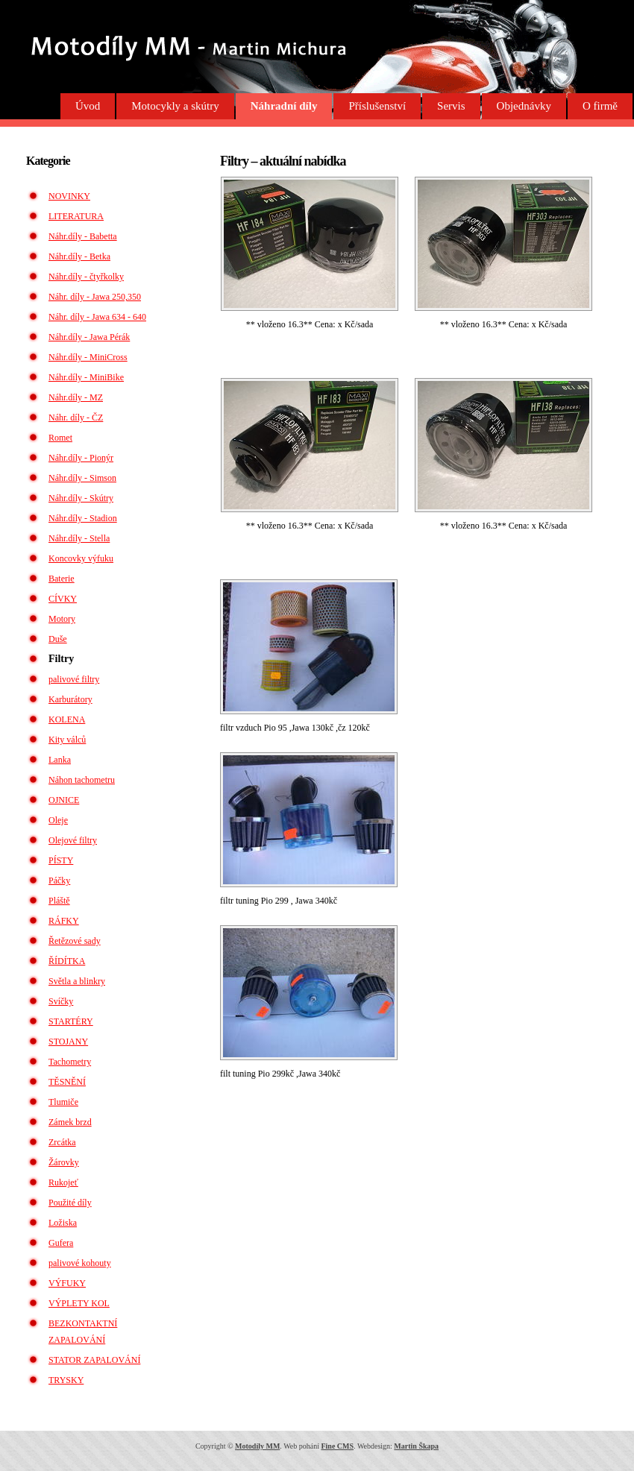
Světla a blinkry (76, 981)
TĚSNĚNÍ (67, 1082)
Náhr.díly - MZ (75, 397)
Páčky (59, 880)
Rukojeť (63, 1182)
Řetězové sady (74, 941)
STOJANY (68, 1041)
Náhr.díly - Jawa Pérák (89, 337)
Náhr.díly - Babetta (82, 236)
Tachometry (69, 1061)
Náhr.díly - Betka (79, 256)
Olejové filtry (72, 840)
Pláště (59, 900)
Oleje (58, 820)
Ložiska (62, 1223)
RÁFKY (63, 921)
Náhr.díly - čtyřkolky (86, 276)
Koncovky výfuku (80, 558)
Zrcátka (62, 1142)
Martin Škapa (416, 1446)
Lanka (59, 760)
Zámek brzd (70, 1122)
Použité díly (70, 1202)
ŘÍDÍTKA (66, 961)
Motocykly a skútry (175, 106)
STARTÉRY (70, 1021)
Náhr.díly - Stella (79, 538)
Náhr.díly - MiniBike (86, 377)
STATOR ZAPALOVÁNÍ (94, 1360)
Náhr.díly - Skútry (80, 498)
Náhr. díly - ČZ (75, 417)
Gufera (60, 1243)
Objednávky (524, 106)
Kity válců (67, 739)
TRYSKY (66, 1380)
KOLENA (66, 719)
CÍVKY (62, 598)
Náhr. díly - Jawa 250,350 (94, 297)
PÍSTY (60, 860)
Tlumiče (63, 1102)
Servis (451, 106)
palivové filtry (73, 679)
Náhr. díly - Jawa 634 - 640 (97, 317)
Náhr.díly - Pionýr (80, 458)
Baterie (61, 578)
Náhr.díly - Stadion (82, 518)
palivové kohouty (79, 1263)
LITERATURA (76, 216)
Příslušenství (377, 106)
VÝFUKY (67, 1283)
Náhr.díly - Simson (82, 478)
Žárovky (63, 1162)
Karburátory (70, 699)
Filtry (61, 658)
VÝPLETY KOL (79, 1303)
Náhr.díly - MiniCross (88, 357)
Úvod (87, 106)
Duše (57, 639)
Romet (60, 437)
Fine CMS (337, 1446)
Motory (61, 619)
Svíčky (60, 1001)
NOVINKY (69, 196)
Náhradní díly (284, 106)
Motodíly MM (257, 1446)
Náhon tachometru (81, 780)
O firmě (600, 106)
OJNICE (63, 800)
